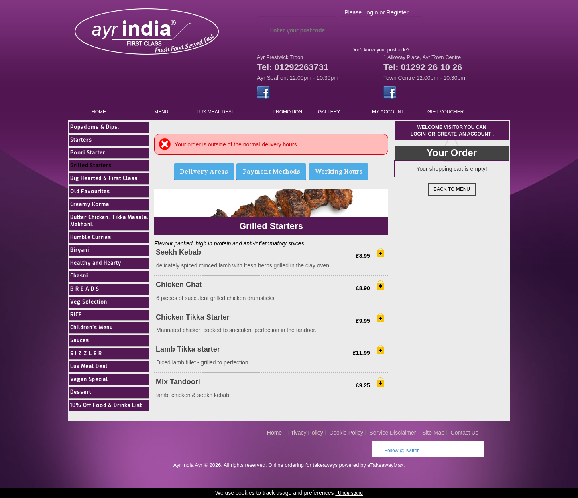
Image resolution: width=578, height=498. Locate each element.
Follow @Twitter (402, 454)
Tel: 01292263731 (292, 67)
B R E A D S (87, 291)
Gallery (329, 112)
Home (99, 112)
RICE (78, 317)
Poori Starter (90, 153)
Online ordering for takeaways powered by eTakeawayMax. (336, 468)
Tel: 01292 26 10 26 (422, 67)
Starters (83, 140)
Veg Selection (91, 304)
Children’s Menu (94, 330)
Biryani (81, 252)
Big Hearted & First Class (107, 179)
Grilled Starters (93, 166)
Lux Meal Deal (215, 112)
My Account (388, 112)
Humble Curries (94, 239)
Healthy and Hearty (99, 265)
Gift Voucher (445, 112)
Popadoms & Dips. (97, 127)
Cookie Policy (346, 436)
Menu (161, 112)
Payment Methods (271, 171)
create (448, 134)
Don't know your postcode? (380, 50)
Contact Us (464, 436)
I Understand (349, 493)
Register (397, 12)
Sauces (82, 343)
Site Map (433, 436)
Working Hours (338, 171)
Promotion (287, 112)
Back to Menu (452, 189)
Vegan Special (91, 382)
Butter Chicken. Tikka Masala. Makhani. (101, 222)
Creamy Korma (92, 205)
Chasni (81, 278)
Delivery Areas (204, 171)
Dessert (83, 395)
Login (370, 12)
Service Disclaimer (393, 436)
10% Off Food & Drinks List (110, 408)
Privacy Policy (305, 436)
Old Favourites (92, 192)
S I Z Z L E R (88, 356)
